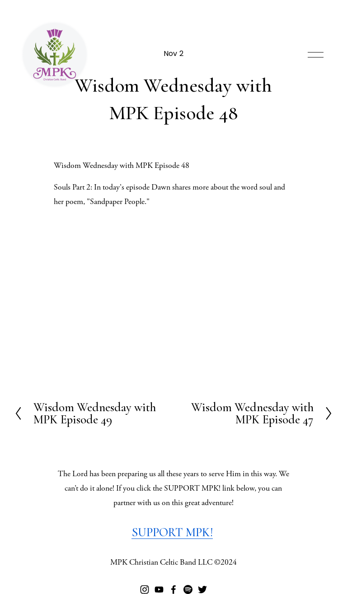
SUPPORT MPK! (172, 532)
